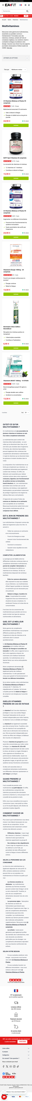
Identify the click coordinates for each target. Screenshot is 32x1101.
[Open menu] (3, 5)
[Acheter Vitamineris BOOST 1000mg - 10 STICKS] (16, 403)
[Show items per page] (27, 412)
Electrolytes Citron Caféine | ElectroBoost (11, 328)
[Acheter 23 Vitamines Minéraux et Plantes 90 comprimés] (16, 125)
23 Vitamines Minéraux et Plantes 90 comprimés (14, 102)
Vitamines (15, 19)
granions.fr (11, 1087)
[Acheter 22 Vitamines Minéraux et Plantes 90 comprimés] (16, 237)
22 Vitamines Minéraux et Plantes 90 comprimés (14, 212)
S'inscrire (22, 1041)
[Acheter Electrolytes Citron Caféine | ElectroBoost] (16, 348)
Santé (9, 19)
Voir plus (9, 48)
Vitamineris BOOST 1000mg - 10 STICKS (16, 380)
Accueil (4, 19)
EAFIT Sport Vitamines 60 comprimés (14, 158)
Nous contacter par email (10, 1061)
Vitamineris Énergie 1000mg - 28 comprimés (13, 271)
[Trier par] (18, 69)
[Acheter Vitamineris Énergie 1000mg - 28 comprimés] (16, 294)
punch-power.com (19, 1087)
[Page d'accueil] (11, 5)
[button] (16, 58)
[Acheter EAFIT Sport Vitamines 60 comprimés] (16, 178)
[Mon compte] (25, 5)
